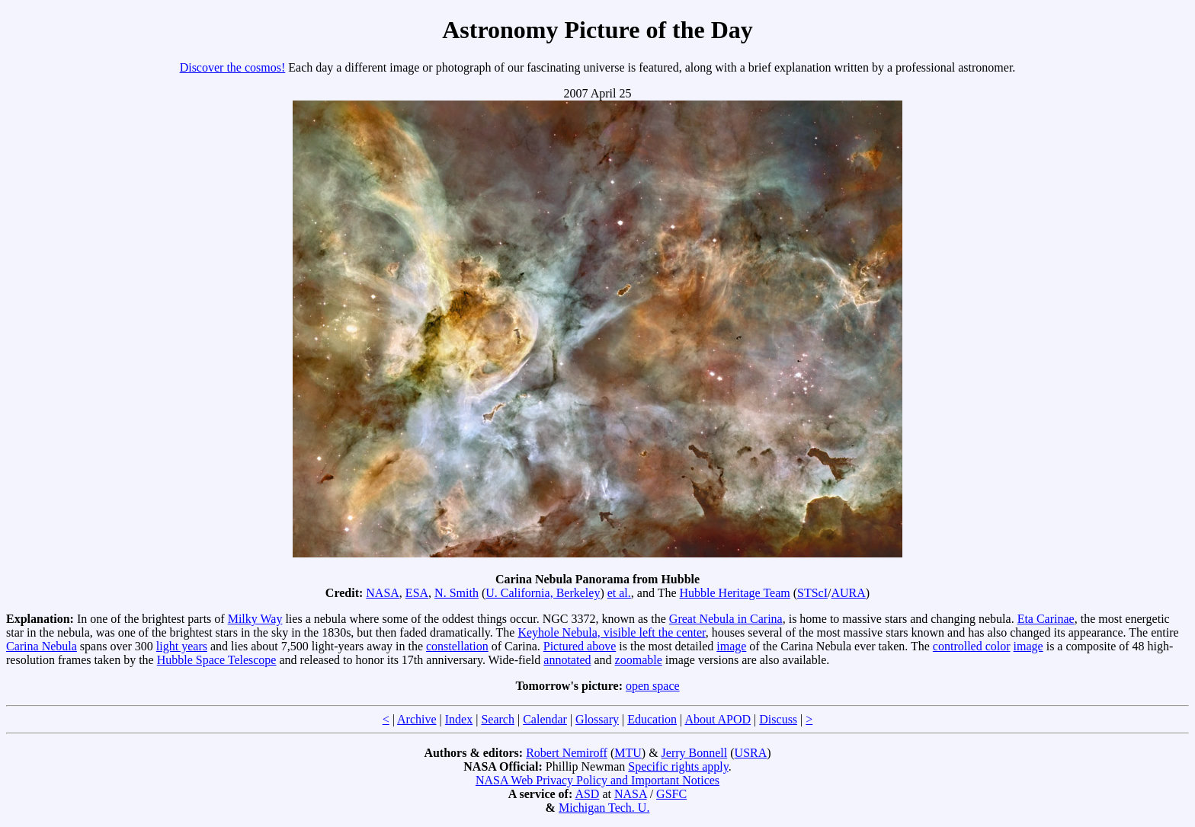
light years (181, 646)
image (731, 646)
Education (652, 719)
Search (497, 719)
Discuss (778, 719)
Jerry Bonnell (695, 752)
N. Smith (456, 592)
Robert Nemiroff (566, 752)
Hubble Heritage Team (735, 592)
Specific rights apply (678, 766)
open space (653, 685)
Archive (417, 719)
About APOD (717, 719)
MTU (628, 752)
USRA (751, 752)
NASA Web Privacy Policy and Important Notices (597, 780)
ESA (416, 592)
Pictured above (580, 646)
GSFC (671, 793)
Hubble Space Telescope (217, 659)
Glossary (597, 719)
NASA (382, 592)
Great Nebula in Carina (726, 618)
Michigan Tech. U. (604, 807)
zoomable (638, 659)
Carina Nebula (41, 646)
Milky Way (255, 618)
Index (459, 719)
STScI (812, 592)
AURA (848, 592)
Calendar (545, 719)
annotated (567, 659)
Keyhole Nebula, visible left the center (611, 632)
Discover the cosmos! (233, 67)
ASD (587, 793)
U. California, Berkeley (542, 592)
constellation (457, 646)
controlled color (972, 646)
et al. (619, 592)
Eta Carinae (1046, 618)
